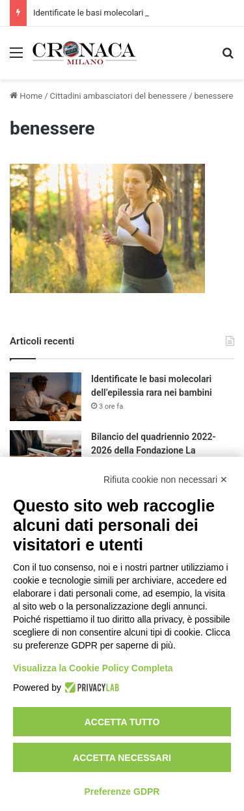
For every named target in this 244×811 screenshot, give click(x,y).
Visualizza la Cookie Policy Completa (93, 668)
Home (26, 96)
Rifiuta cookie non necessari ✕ (165, 479)
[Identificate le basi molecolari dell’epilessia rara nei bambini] (45, 396)
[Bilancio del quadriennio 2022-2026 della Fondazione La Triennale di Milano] (45, 454)
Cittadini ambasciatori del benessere (118, 96)
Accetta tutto (122, 722)
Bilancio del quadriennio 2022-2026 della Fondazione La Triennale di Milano (153, 450)
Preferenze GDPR (122, 791)
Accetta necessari (122, 758)
